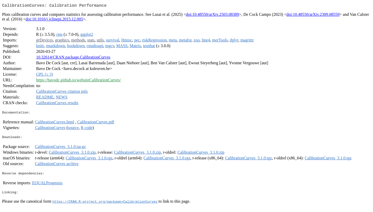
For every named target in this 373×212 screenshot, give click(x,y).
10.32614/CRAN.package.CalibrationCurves (73, 58)
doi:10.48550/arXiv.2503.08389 (212, 15)
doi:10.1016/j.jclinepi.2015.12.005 (54, 20)
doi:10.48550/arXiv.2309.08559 (313, 15)
